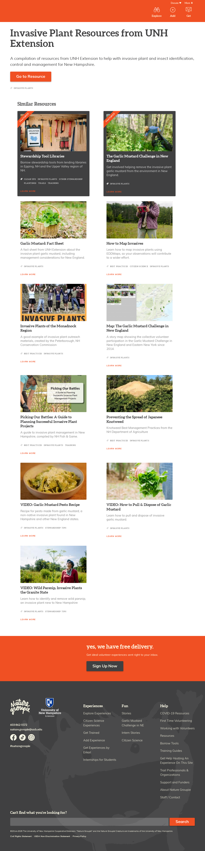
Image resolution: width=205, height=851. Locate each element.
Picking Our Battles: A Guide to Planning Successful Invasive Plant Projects (48, 422)
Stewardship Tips (55, 528)
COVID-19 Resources (174, 713)
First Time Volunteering (176, 720)
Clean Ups (30, 179)
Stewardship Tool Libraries (42, 156)
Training (53, 183)
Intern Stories (131, 732)
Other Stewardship (71, 179)
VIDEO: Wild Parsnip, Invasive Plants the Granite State (51, 590)
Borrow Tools (169, 743)
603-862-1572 (18, 725)
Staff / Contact (170, 797)
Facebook (13, 737)
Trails (42, 183)
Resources (167, 735)
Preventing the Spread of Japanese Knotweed (134, 419)
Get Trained (91, 732)
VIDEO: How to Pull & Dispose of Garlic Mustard (139, 507)
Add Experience (94, 740)
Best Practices (119, 266)
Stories (126, 713)
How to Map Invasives (125, 243)
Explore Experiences (97, 713)
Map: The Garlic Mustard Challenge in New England (138, 328)
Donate (175, 3)
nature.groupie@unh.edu (26, 729)
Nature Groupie (36, 12)
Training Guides (171, 750)
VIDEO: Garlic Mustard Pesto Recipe (50, 504)
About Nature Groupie (175, 789)
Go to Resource (30, 77)
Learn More (28, 191)
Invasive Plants (23, 88)
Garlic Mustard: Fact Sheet (42, 243)
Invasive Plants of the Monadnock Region (48, 328)
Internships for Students (99, 759)
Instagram (31, 737)
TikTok (22, 737)
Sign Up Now (104, 666)
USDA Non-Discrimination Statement (52, 836)
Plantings (30, 183)
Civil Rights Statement (21, 836)
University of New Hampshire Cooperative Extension (50, 708)
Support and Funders (174, 782)
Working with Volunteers (177, 728)
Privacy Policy (79, 836)
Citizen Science (139, 266)
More (187, 3)
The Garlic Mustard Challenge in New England (137, 158)
